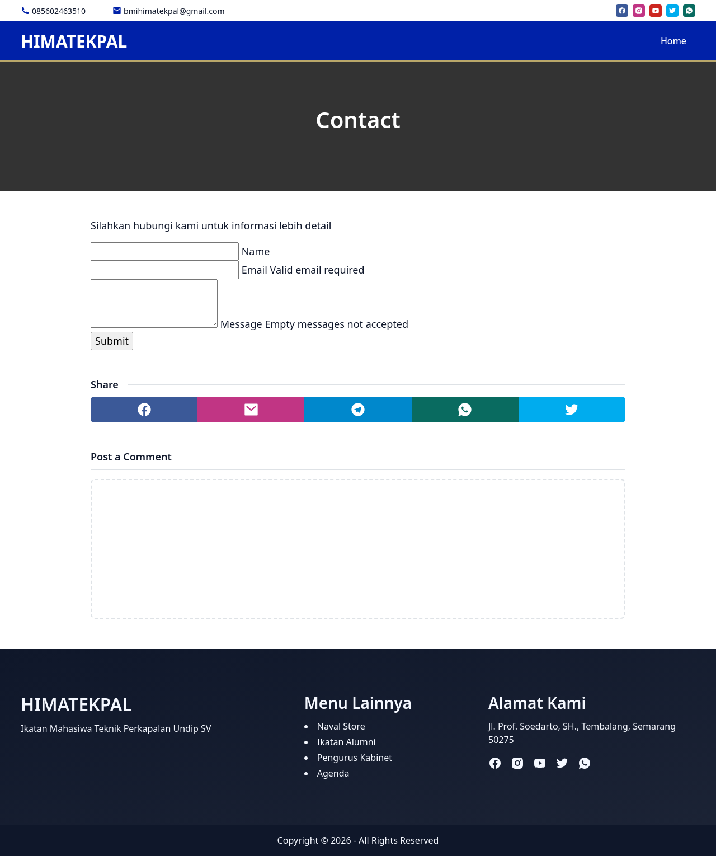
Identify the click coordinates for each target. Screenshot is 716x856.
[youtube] (655, 10)
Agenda (333, 773)
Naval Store (341, 726)
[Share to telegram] (357, 409)
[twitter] (672, 10)
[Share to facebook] (144, 409)
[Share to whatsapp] (465, 409)
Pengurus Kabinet (354, 757)
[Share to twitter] (572, 409)
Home (673, 41)
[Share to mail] (250, 409)
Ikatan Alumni (346, 742)
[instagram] (639, 10)
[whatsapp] (689, 10)
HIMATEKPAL (74, 41)
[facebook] (622, 10)
